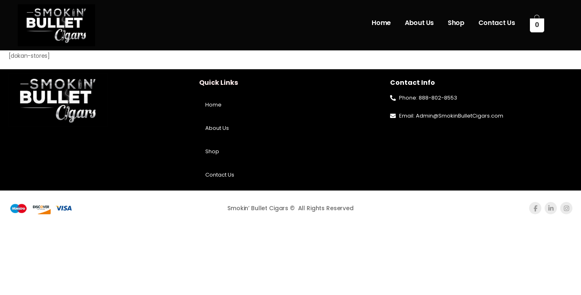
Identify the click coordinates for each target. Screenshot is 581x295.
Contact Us (496, 22)
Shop (456, 22)
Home (381, 22)
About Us (419, 22)
